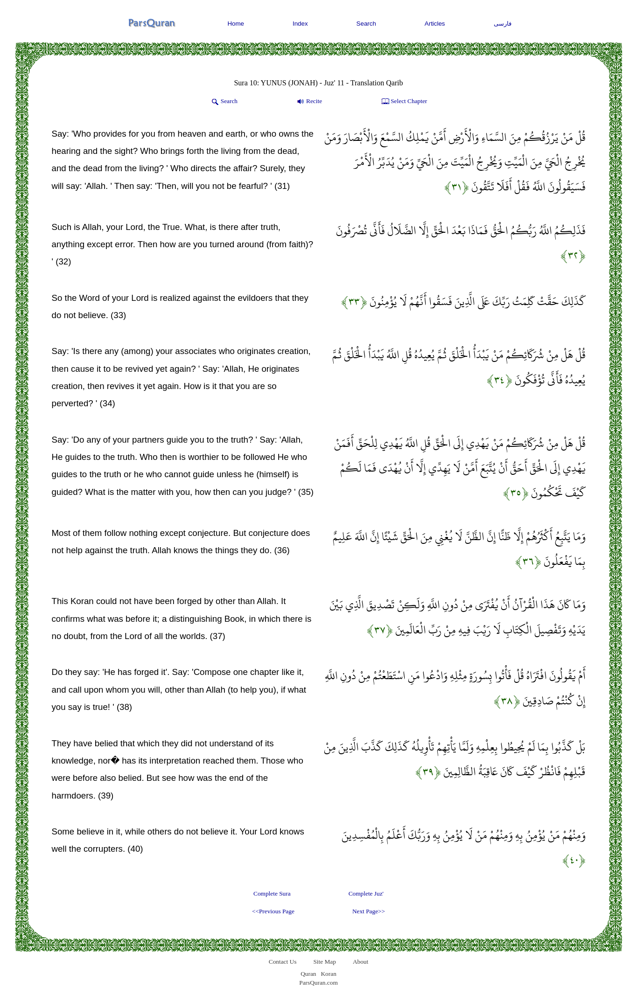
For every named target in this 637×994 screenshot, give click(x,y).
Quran (308, 973)
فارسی (502, 23)
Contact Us (283, 961)
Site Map (324, 961)
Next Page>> (368, 911)
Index (300, 23)
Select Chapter (403, 101)
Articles (435, 23)
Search (366, 23)
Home (235, 23)
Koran (328, 973)
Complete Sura (272, 893)
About (360, 961)
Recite (308, 101)
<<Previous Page (273, 911)
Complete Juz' (366, 893)
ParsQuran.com (318, 982)
